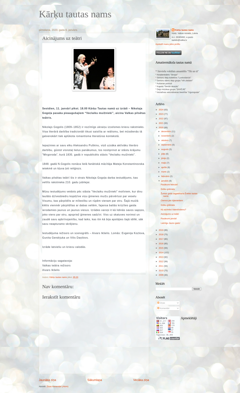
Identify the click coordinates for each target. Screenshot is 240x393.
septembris (166, 145)
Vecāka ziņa (141, 380)
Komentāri (163, 308)
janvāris (165, 181)
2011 (161, 266)
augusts (165, 149)
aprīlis (164, 167)
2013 (161, 257)
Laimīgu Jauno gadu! (170, 223)
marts (164, 171)
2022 (161, 118)
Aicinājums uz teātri (170, 214)
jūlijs (163, 154)
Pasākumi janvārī (169, 218)
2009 (161, 275)
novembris (166, 136)
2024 (161, 109)
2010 (161, 270)
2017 (161, 239)
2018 (161, 234)
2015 (161, 248)
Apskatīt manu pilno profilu (168, 44)
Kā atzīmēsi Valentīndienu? (173, 209)
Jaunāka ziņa (47, 380)
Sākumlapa (94, 380)
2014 (161, 252)
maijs (164, 163)
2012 (161, 261)
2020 (161, 127)
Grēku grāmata (168, 189)
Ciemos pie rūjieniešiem (172, 200)
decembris (166, 131)
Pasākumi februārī (169, 184)
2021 (161, 123)
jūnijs (164, 158)
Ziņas (161, 303)
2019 (161, 230)
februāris (165, 176)
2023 (161, 114)
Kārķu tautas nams (75, 14)
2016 (161, 243)
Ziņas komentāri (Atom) (57, 386)
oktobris (165, 140)
